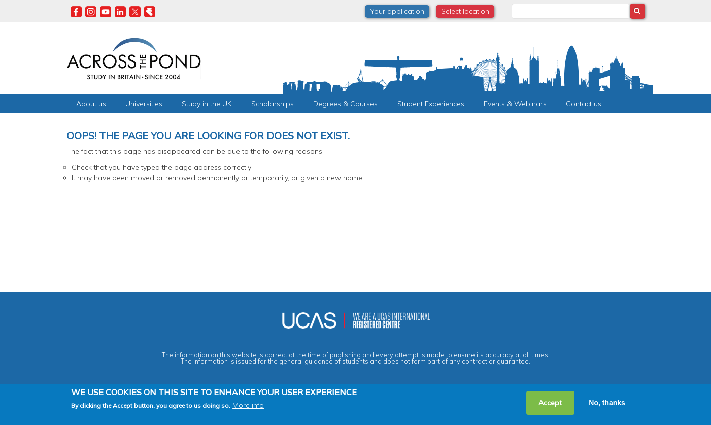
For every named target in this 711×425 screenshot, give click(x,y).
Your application (397, 11)
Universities (143, 103)
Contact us (583, 103)
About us (91, 103)
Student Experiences (430, 103)
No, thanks (607, 403)
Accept (550, 402)
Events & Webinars (515, 103)
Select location (465, 11)
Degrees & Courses (345, 103)
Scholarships (272, 103)
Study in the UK (206, 103)
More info (248, 405)
